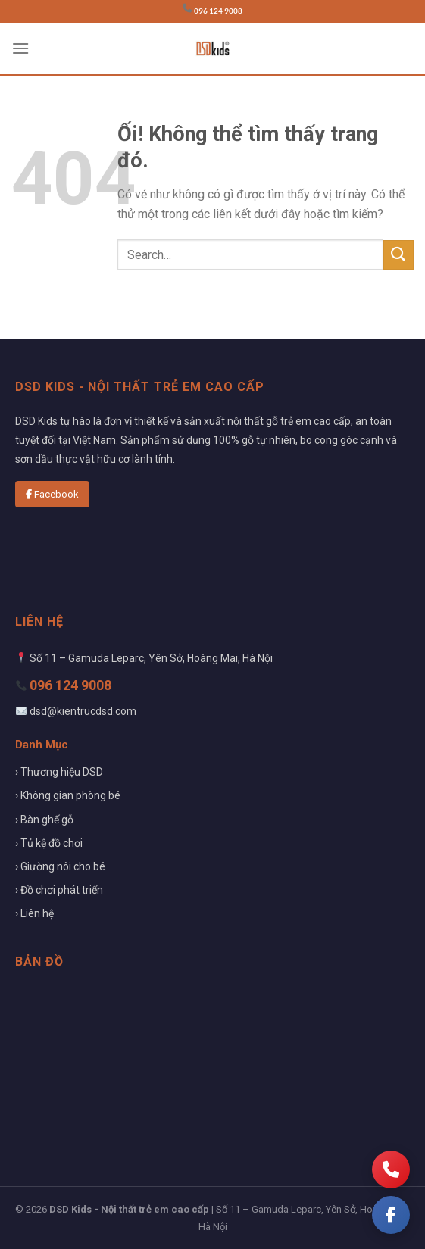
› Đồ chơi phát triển (59, 890)
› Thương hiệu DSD (59, 772)
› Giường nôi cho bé (60, 866)
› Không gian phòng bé (67, 795)
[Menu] (20, 48)
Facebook (52, 494)
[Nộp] (398, 255)
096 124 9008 (218, 11)
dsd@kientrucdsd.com (83, 711)
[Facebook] (391, 1215)
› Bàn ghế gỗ (44, 819)
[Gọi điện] (391, 1169)
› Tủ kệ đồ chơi (49, 843)
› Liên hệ (34, 913)
